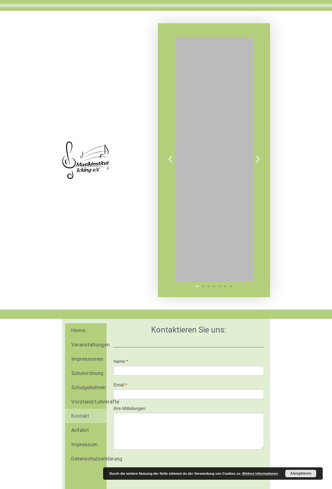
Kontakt (80, 416)
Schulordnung (87, 373)
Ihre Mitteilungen (129, 408)
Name (120, 361)
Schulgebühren (88, 387)
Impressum (84, 444)
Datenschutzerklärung (89, 459)
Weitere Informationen (260, 473)
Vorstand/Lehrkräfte (89, 402)
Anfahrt (80, 430)
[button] (197, 286)
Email (120, 384)
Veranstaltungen (89, 344)
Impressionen (87, 359)
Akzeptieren (300, 473)
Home (78, 330)
